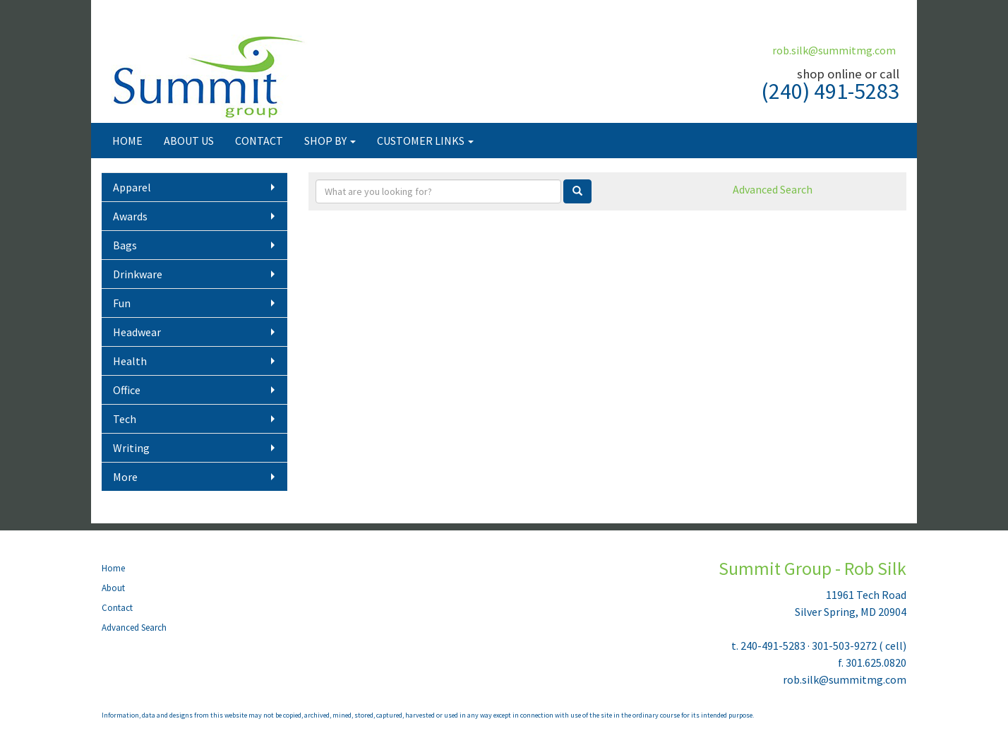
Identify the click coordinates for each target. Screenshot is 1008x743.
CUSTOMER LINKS (425, 140)
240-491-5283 (772, 645)
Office (126, 390)
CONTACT (259, 140)
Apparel (132, 187)
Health (130, 361)
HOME (127, 140)
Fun (122, 303)
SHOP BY (330, 140)
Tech (124, 419)
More (125, 477)
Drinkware (137, 274)
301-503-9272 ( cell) (859, 645)
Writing (131, 448)
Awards (130, 216)
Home (113, 568)
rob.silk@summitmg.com (834, 50)
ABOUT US (189, 140)
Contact (117, 608)
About (113, 588)
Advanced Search (772, 189)
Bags (125, 245)
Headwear (137, 332)
